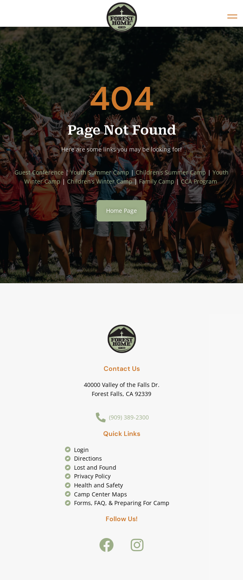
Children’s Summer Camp (171, 172)
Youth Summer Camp (99, 172)
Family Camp (156, 181)
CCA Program (200, 181)
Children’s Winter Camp (99, 181)
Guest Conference (39, 172)
